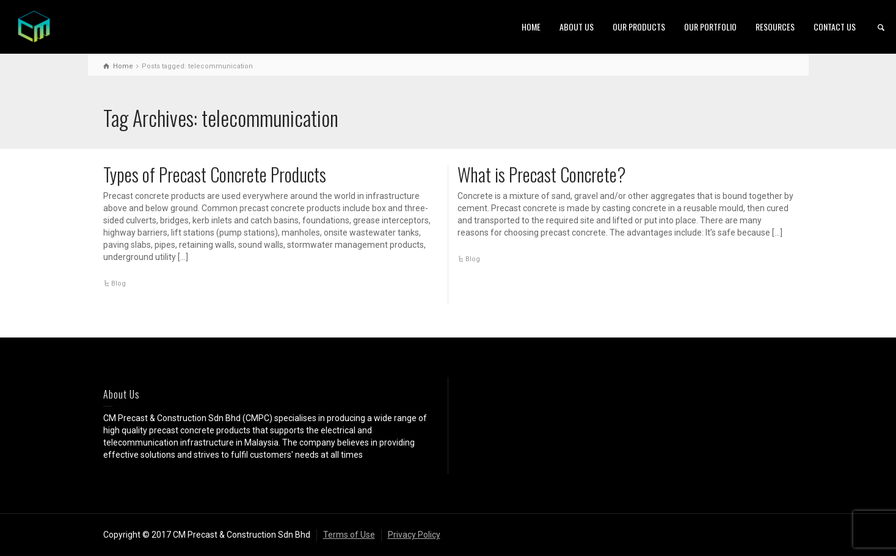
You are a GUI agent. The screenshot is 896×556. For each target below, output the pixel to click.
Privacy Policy (414, 535)
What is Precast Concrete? (541, 174)
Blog (118, 283)
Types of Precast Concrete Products (214, 174)
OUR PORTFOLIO (710, 26)
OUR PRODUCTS (639, 26)
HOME (531, 26)
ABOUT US (576, 26)
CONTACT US (835, 26)
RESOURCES (775, 26)
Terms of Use (349, 535)
